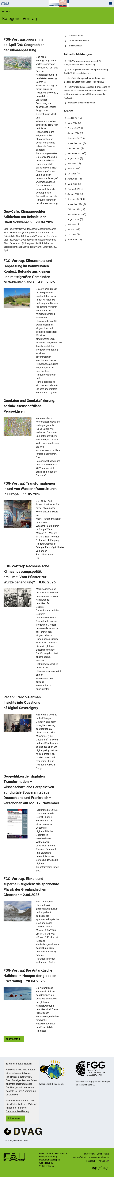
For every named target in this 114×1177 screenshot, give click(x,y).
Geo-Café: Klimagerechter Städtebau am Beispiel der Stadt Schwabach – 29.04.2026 (29, 216)
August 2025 (73, 158)
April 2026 (72, 118)
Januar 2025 (73, 194)
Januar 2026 (73, 133)
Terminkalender (75, 46)
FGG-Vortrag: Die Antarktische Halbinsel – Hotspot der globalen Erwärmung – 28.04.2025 (30, 975)
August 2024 (73, 219)
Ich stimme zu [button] (15, 1118)
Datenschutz (103, 1154)
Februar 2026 (74, 128)
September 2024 (75, 214)
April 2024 (72, 239)
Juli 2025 (72, 163)
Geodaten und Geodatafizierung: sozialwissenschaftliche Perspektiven (29, 406)
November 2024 (75, 204)
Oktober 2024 (74, 209)
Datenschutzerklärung (17, 1111)
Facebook (100, 1168)
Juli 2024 (72, 224)
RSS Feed (105, 1168)
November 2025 (75, 143)
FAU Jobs (103, 1161)
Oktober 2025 (74, 148)
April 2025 (72, 179)
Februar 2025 (74, 189)
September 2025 (75, 153)
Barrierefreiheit (79, 1157)
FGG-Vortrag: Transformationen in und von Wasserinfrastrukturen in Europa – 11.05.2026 (30, 488)
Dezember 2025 (75, 138)
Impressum (89, 1154)
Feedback (90, 1161)
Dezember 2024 (75, 199)
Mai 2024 (72, 234)
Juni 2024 (72, 229)
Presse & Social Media (99, 1157)
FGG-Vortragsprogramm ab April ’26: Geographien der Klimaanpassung (24, 44)
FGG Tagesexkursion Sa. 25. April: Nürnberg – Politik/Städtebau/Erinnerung (86, 71)
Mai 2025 (72, 174)
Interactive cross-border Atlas (81, 103)
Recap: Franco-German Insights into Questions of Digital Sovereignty (22, 702)
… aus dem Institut (76, 35)
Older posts (12, 1039)
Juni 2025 (72, 168)
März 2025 (72, 184)
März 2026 (72, 123)
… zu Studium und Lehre (78, 40)
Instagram (94, 1168)
